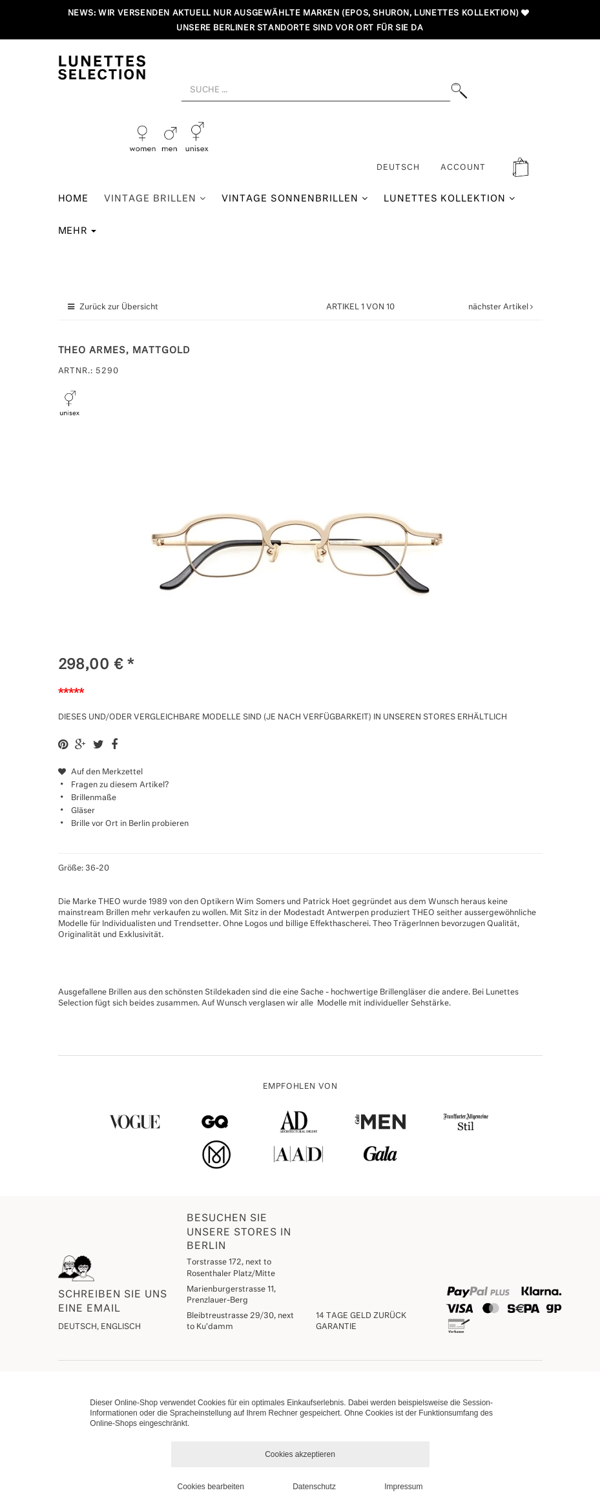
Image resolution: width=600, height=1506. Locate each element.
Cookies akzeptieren (300, 1454)
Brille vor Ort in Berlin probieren (130, 824)
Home (73, 198)
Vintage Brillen (155, 198)
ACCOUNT (463, 168)
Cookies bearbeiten (211, 1486)
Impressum (403, 1486)
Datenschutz (314, 1486)
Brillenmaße (93, 798)
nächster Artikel (499, 307)
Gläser (83, 811)
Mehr (77, 231)
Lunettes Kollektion (450, 198)
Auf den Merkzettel (100, 772)
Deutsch (398, 168)
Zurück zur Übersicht (118, 307)
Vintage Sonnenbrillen (295, 198)
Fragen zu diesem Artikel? (113, 785)
